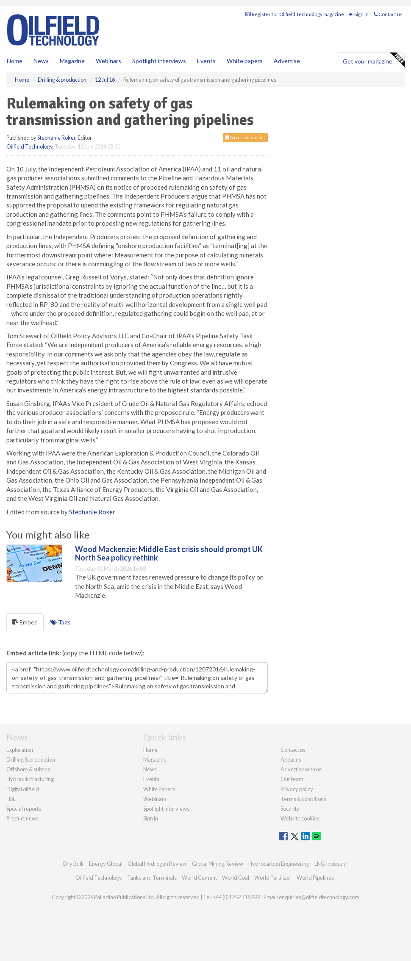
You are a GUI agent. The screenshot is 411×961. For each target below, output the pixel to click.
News (150, 769)
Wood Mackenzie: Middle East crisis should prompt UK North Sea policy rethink (169, 553)
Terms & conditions (303, 798)
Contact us (388, 14)
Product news (22, 818)
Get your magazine (373, 60)
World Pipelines (315, 877)
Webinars (108, 60)
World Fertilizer (273, 877)
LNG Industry (330, 863)
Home (14, 60)
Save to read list (245, 137)
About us (290, 759)
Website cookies (299, 818)
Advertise (287, 60)
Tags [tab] (60, 622)
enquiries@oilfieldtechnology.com (319, 897)
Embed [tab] (25, 622)
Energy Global (105, 863)
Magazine (72, 60)
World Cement (199, 877)
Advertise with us (301, 769)
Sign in (359, 14)
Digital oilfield (22, 789)
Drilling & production (30, 759)
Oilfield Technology (29, 146)
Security (290, 808)
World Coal (235, 877)
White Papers (159, 789)
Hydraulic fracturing (30, 779)
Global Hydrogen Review (157, 863)
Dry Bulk (73, 863)
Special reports (23, 808)
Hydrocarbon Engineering (278, 863)
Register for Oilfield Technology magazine (294, 14)
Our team (291, 779)
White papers (245, 60)
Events (206, 60)
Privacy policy (296, 789)
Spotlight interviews (159, 60)
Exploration (19, 749)
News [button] (41, 60)
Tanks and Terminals (152, 877)
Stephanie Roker (56, 137)
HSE (11, 798)
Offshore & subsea (28, 769)
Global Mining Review (217, 863)
